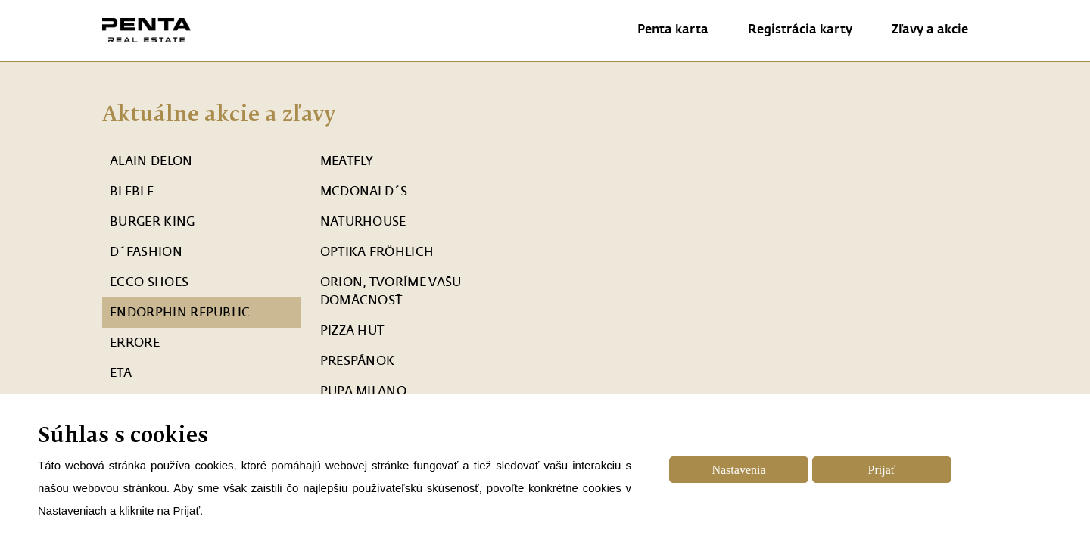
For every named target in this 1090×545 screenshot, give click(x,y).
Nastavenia (738, 469)
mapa (714, 346)
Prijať (882, 469)
